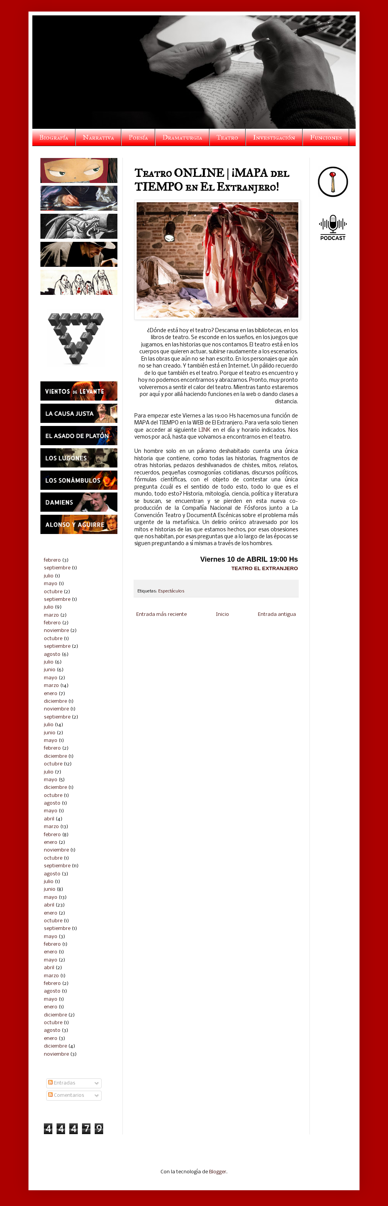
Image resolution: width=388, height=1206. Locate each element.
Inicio (222, 614)
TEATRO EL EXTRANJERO (264, 568)
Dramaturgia (182, 137)
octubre (53, 591)
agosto (52, 654)
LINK (205, 430)
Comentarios (66, 1095)
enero (50, 693)
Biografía (53, 137)
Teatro (227, 137)
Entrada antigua (277, 614)
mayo (50, 583)
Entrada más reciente (161, 614)
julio (49, 576)
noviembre (56, 630)
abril (49, 819)
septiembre (57, 568)
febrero (52, 560)
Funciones (326, 137)
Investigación (274, 137)
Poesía (138, 137)
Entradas (61, 1083)
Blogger (217, 1171)
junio (49, 669)
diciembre (55, 701)
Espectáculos (171, 591)
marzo (51, 615)
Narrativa (98, 137)
